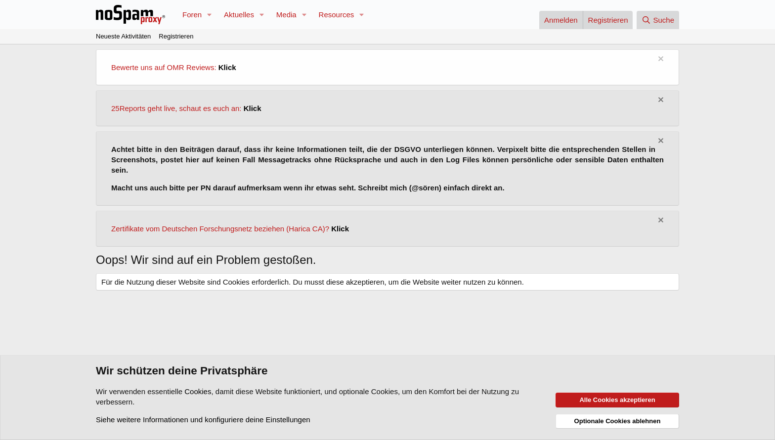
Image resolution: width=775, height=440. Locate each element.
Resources (336, 14)
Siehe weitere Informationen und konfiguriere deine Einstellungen (203, 419)
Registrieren (176, 36)
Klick (227, 67)
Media (286, 14)
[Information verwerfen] (659, 60)
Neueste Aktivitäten (123, 36)
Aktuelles (239, 14)
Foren (192, 14)
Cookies (197, 391)
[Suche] (658, 20)
